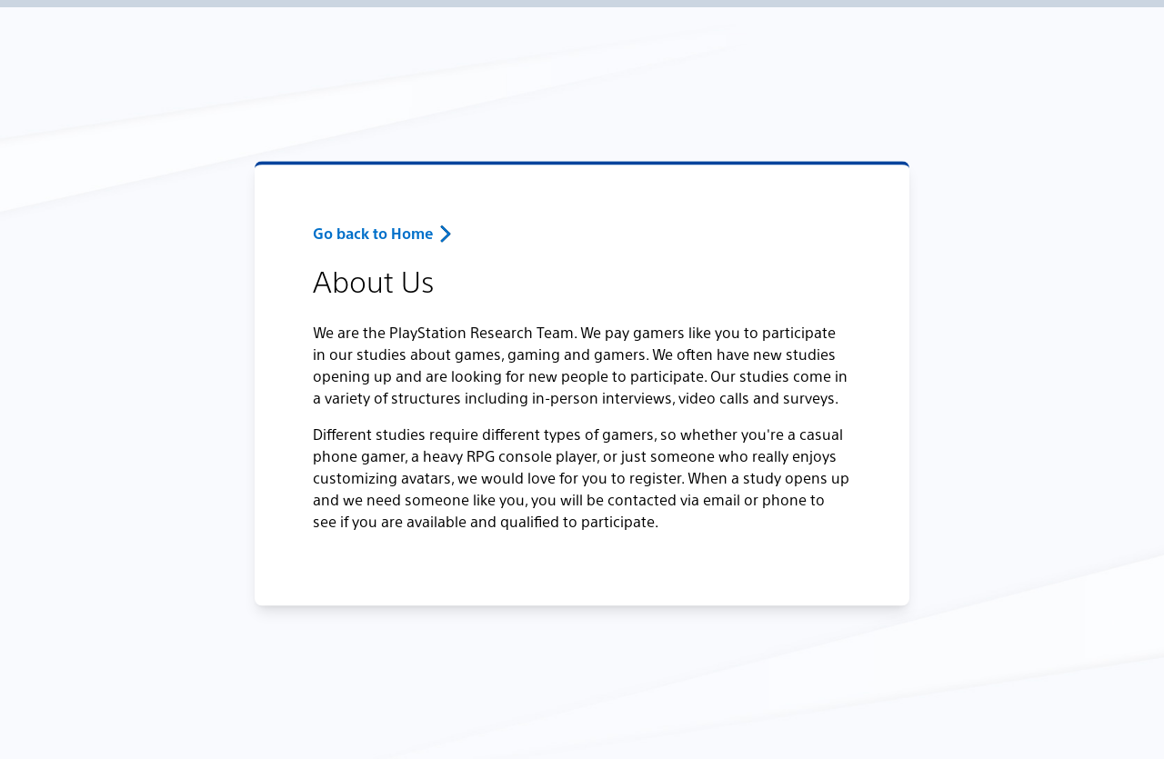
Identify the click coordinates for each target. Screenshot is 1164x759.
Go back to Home (373, 233)
